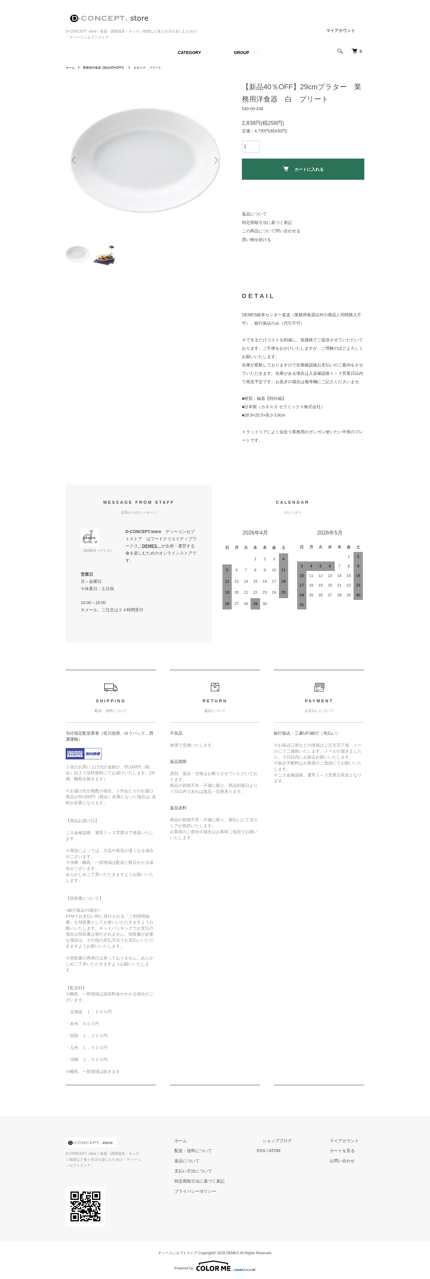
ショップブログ (293, 1145)
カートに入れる (303, 169)
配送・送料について (220, 1155)
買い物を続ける (256, 239)
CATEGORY (189, 52)
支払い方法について (220, 1175)
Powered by (215, 1264)
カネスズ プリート (160, 67)
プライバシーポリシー (223, 1196)
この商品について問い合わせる (271, 230)
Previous (74, 160)
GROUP (241, 52)
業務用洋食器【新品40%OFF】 (110, 67)
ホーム (71, 67)
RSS (283, 1155)
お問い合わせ (347, 1165)
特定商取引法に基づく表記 (267, 222)
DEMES (149, 550)
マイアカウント (340, 30)
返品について (254, 213)
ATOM (296, 1155)
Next (215, 160)
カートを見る (347, 1155)
